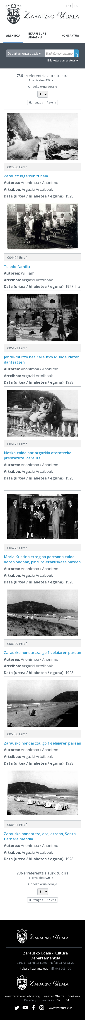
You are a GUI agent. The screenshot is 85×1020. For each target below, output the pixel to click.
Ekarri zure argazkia (37, 35)
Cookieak (74, 996)
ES (76, 5)
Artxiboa (13, 36)
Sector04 (63, 1000)
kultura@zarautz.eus (34, 968)
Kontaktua (70, 36)
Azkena (51, 102)
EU (68, 5)
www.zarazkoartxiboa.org (22, 996)
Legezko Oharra (53, 996)
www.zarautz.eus (60, 1008)
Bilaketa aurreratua (61, 60)
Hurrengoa (36, 102)
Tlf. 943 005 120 (61, 968)
